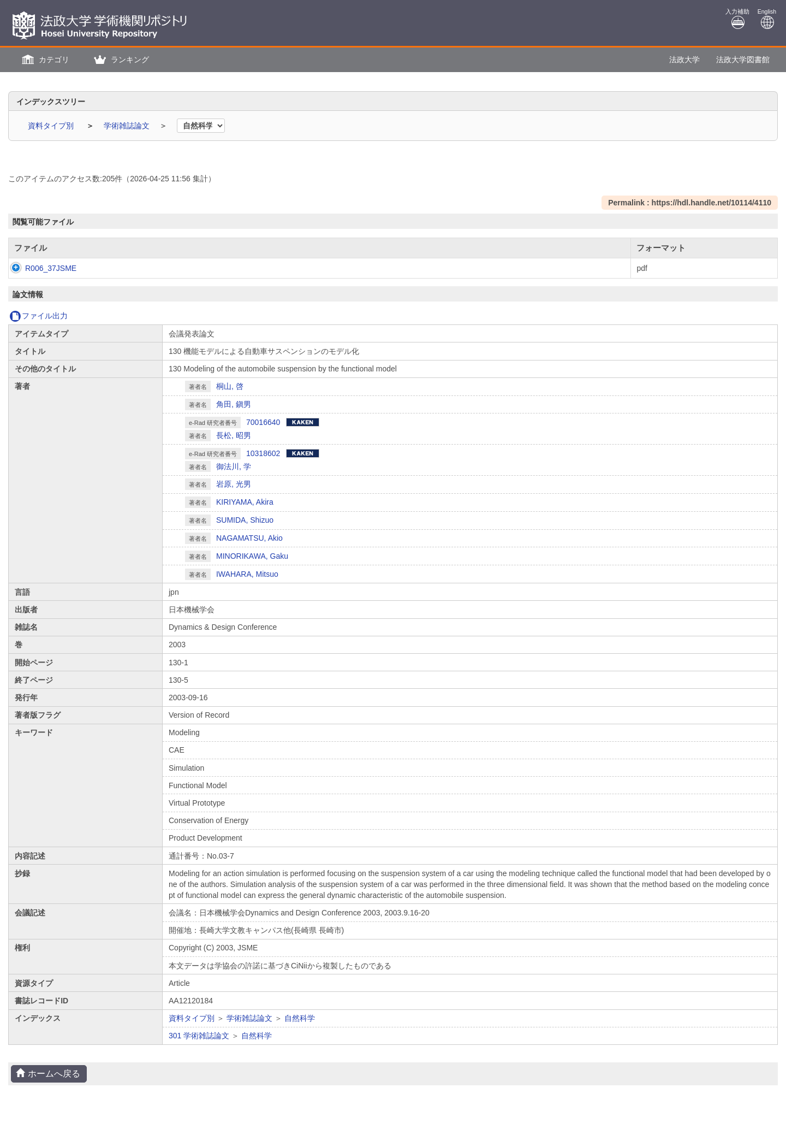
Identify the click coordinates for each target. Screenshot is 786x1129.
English (767, 18)
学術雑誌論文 (128, 125)
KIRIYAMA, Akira (244, 502)
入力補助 (737, 18)
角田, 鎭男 (233, 404)
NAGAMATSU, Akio (249, 538)
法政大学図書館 (743, 59)
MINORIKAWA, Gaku (252, 556)
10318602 (263, 453)
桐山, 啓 (229, 386)
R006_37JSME (40, 268)
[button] (44, 60)
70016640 (263, 422)
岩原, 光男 (233, 484)
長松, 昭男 (233, 435)
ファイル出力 (38, 315)
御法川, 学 (233, 466)
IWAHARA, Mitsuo (247, 574)
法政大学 (684, 59)
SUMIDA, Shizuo (244, 520)
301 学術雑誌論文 (199, 1035)
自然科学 (299, 1018)
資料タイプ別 (52, 125)
